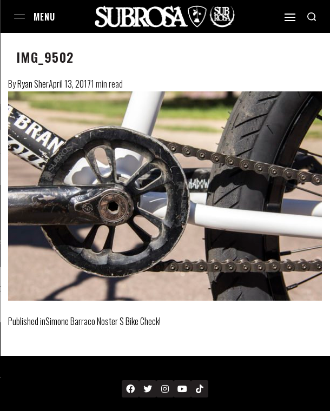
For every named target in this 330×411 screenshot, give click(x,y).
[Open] (290, 17)
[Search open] (311, 17)
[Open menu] (19, 16)
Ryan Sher (33, 83)
